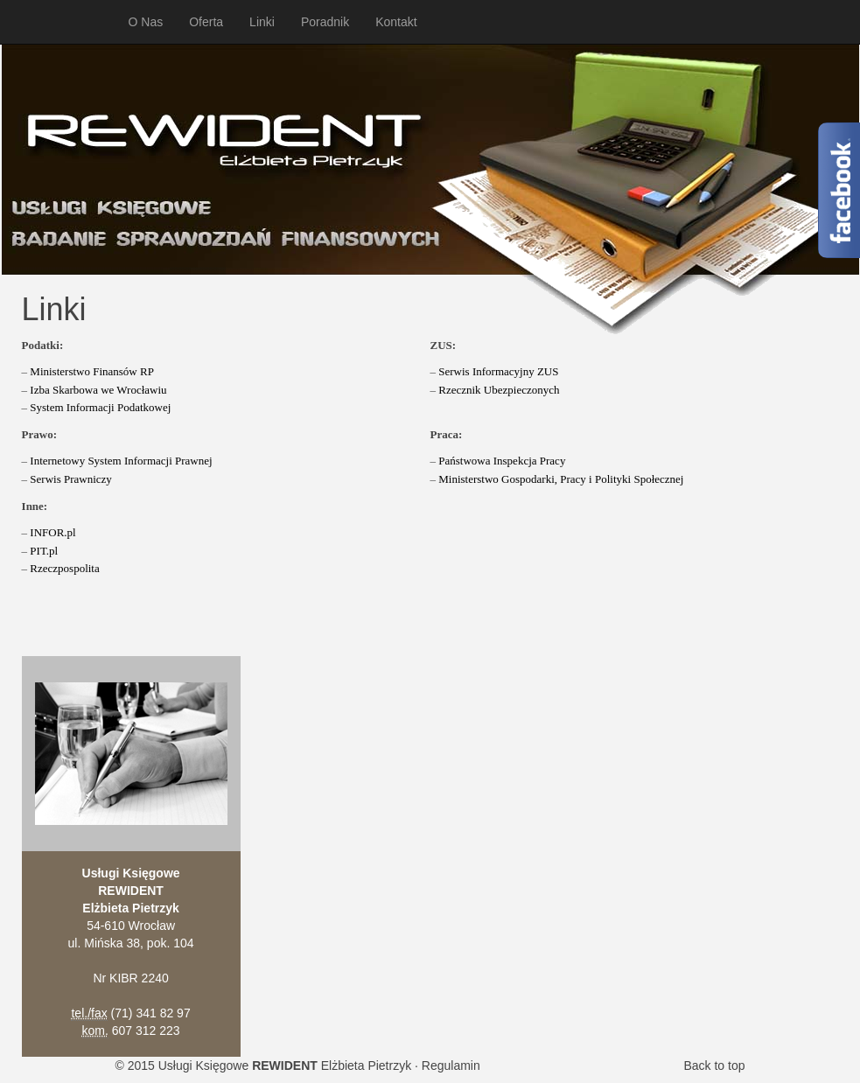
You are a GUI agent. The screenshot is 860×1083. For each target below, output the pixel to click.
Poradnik (325, 22)
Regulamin (451, 1066)
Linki (262, 22)
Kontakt (395, 22)
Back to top (714, 1066)
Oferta (206, 22)
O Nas (146, 22)
